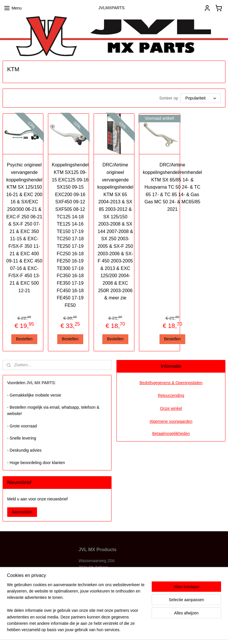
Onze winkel (171, 408)
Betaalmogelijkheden (171, 433)
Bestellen (24, 339)
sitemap (97, 629)
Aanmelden (22, 512)
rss (107, 629)
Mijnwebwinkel (171, 629)
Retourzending (171, 395)
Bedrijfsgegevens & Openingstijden (171, 382)
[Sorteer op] (200, 98)
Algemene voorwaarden (171, 421)
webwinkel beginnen (126, 629)
